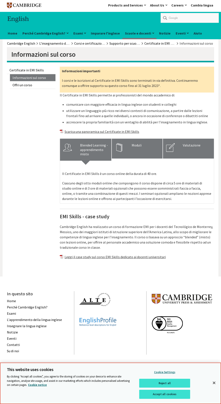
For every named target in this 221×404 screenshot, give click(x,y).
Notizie (164, 33)
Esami (78, 33)
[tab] (85, 150)
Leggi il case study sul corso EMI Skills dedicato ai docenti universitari (115, 257)
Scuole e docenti (138, 33)
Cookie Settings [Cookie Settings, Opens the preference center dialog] (164, 372)
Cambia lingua (202, 5)
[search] (190, 18)
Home (12, 33)
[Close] (214, 383)
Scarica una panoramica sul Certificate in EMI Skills (102, 131)
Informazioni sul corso (29, 77)
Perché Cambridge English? (43, 33)
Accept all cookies (164, 394)
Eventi (181, 33)
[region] (110, 383)
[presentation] (85, 150)
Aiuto (198, 33)
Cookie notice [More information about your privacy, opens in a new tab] (37, 385)
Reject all (165, 383)
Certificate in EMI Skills (26, 70)
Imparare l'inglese (105, 33)
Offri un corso (22, 85)
